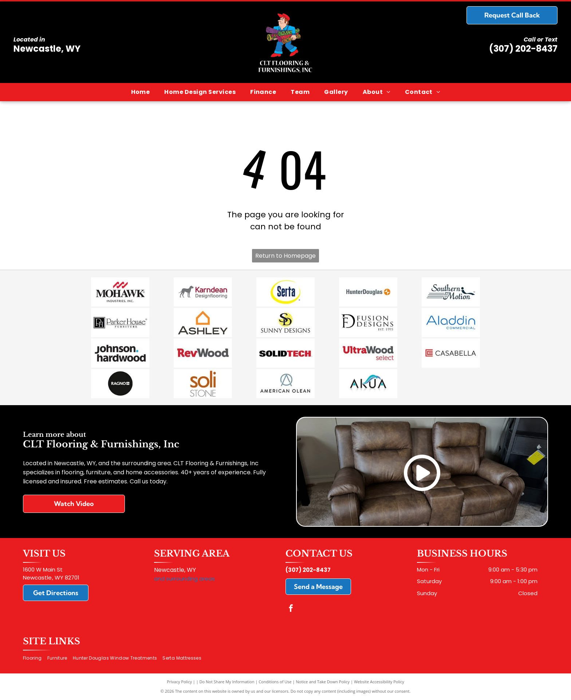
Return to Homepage (285, 256)
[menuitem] (140, 92)
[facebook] (291, 609)
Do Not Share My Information (227, 681)
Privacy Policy (179, 681)
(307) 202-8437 (523, 49)
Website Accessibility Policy (379, 681)
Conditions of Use (275, 681)
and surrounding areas (184, 578)
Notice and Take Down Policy (323, 681)
